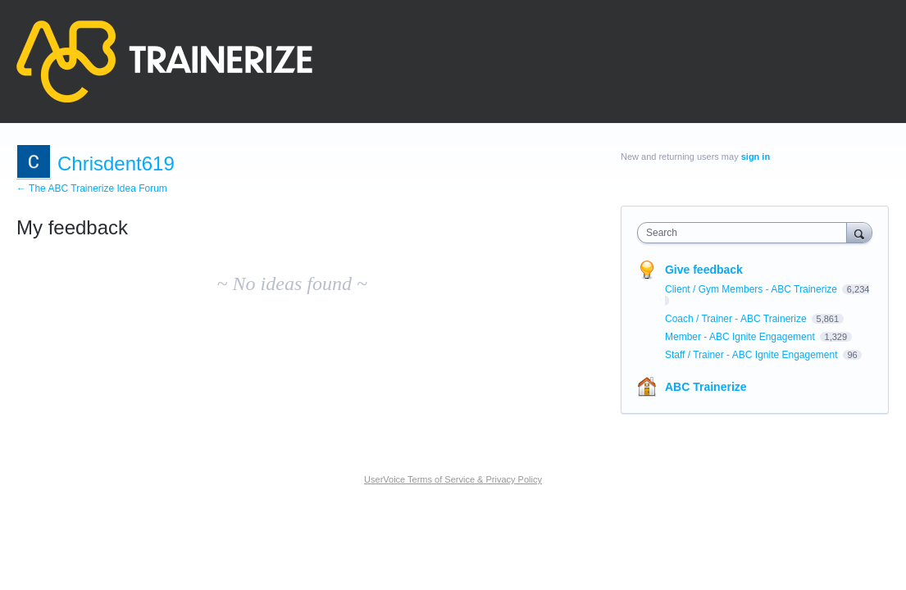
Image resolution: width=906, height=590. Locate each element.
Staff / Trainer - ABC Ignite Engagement (752, 355)
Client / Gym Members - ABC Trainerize (752, 289)
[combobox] (745, 232)
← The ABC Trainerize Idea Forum (91, 188)
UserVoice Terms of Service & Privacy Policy (453, 479)
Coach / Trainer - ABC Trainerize (737, 318)
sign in (755, 156)
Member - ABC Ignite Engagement (741, 337)
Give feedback (704, 269)
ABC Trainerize (706, 386)
